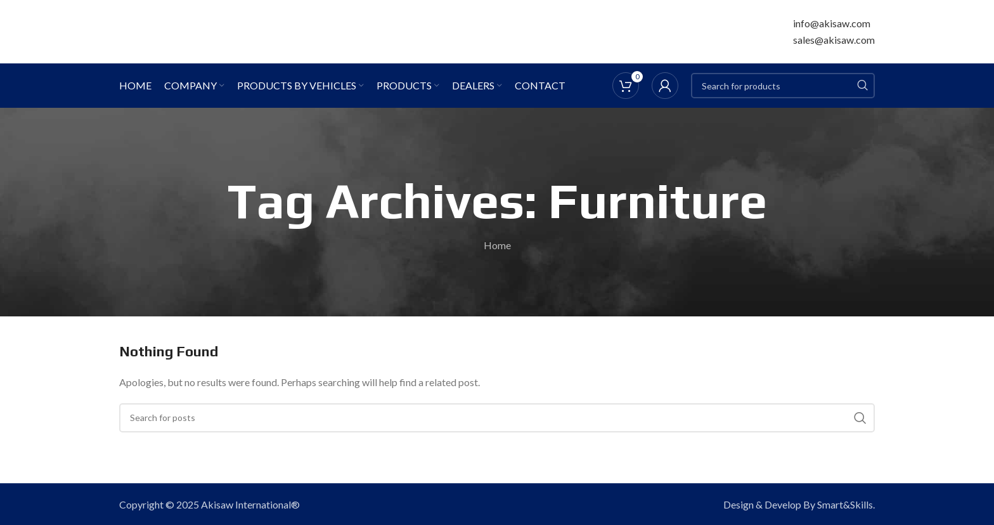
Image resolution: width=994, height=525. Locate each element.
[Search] (783, 85)
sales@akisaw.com (834, 40)
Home (497, 245)
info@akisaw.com (831, 23)
